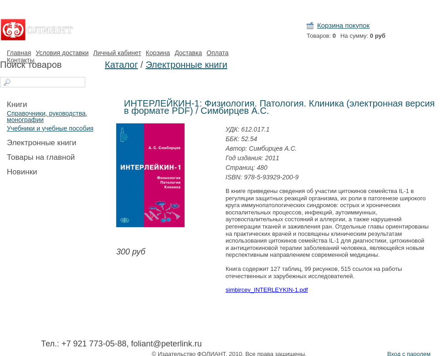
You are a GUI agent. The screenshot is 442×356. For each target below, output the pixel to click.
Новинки (22, 172)
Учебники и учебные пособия (50, 128)
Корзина (158, 52)
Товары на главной (41, 157)
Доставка (188, 52)
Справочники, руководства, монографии (47, 116)
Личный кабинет (117, 52)
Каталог (121, 65)
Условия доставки (62, 52)
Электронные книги (42, 142)
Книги (17, 104)
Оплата (217, 52)
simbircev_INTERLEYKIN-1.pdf (267, 289)
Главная (19, 52)
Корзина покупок (343, 25)
